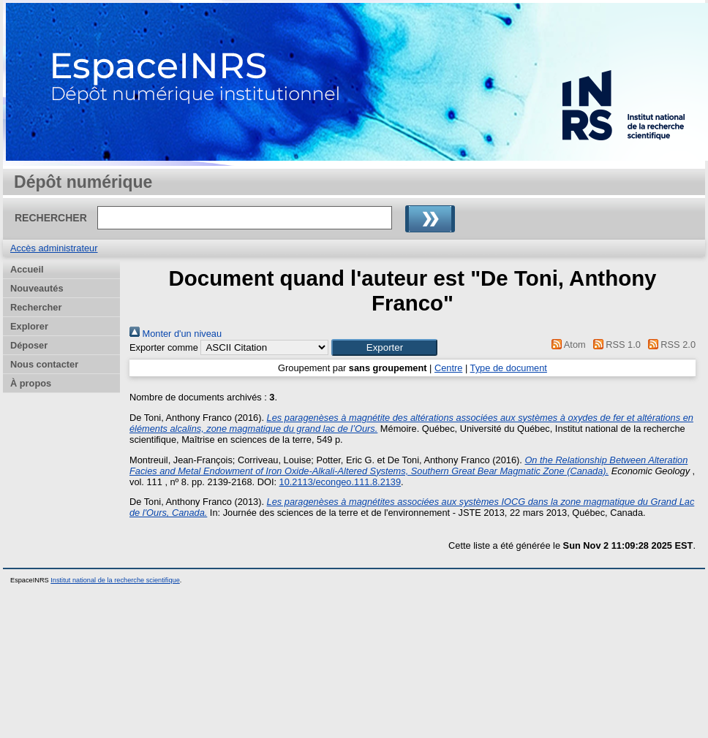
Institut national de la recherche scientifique (115, 580)
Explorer (29, 326)
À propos (30, 383)
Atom (566, 344)
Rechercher (35, 307)
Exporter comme (163, 347)
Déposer (29, 345)
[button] (384, 347)
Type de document (508, 367)
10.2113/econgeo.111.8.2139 (340, 481)
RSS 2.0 (669, 344)
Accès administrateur (53, 248)
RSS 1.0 (614, 344)
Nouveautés (37, 288)
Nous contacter (44, 364)
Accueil (27, 269)
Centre (448, 367)
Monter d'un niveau (175, 333)
